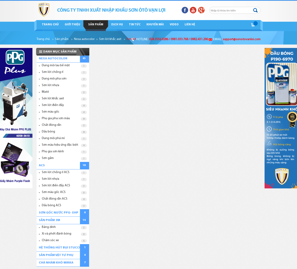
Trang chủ (50, 24)
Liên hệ (190, 24)
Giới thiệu (72, 24)
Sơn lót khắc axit (110, 39)
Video (174, 24)
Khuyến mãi (155, 24)
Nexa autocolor (84, 39)
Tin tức (135, 24)
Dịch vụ (117, 24)
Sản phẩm (95, 24)
